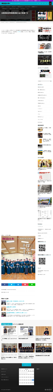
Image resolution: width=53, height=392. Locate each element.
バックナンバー (40, 226)
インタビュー (8, 6)
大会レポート (14, 6)
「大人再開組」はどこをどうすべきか (9, 339)
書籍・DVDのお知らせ (41, 97)
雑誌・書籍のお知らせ (41, 89)
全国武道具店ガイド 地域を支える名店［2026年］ (10, 8)
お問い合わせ (3, 374)
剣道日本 (9, 389)
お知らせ (2, 6)
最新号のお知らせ (41, 92)
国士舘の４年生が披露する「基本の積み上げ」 (9, 358)
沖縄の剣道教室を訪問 (23, 338)
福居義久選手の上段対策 (11, 306)
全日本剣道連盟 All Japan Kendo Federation (8, 289)
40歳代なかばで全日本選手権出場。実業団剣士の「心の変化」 (43, 339)
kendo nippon (23, 8)
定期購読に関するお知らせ (42, 95)
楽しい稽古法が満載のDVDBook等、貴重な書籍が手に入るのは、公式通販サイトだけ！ (26, 0)
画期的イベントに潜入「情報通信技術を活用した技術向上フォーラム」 (26, 357)
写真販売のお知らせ (41, 103)
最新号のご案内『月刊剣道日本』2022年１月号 (15, 301)
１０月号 (18, 31)
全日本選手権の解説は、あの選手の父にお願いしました (17, 312)
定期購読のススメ (34, 6)
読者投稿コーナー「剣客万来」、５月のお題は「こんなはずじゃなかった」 (47, 140)
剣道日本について (4, 368)
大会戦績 (39, 235)
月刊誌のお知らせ (41, 100)
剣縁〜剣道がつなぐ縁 (5, 292)
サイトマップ (3, 371)
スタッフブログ (27, 6)
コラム (28, 8)
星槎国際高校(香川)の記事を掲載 (43, 355)
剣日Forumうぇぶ (20, 6)
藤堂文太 (2, 355)
